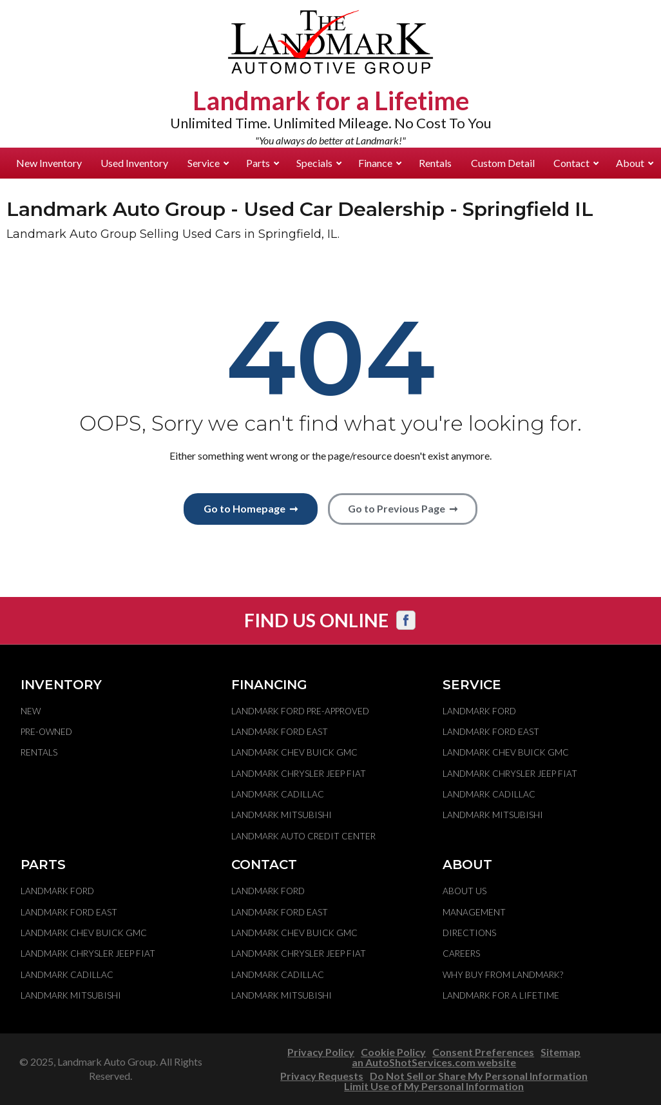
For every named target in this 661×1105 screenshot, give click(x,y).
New (31, 711)
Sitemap (560, 1052)
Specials (318, 163)
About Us (464, 891)
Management (474, 912)
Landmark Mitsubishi (281, 815)
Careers (461, 953)
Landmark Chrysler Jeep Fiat (298, 773)
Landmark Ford (479, 711)
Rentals (435, 163)
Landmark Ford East (279, 732)
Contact (576, 163)
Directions (469, 933)
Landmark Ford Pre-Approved (300, 711)
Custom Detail (503, 163)
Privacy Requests (321, 1076)
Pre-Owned (46, 732)
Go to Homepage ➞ (251, 508)
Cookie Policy (393, 1052)
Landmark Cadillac (277, 794)
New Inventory (49, 163)
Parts (262, 163)
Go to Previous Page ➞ (402, 508)
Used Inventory (134, 163)
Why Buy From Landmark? (503, 975)
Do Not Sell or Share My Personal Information (479, 1076)
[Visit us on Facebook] (406, 620)
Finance (379, 163)
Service (208, 163)
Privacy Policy (320, 1052)
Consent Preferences (483, 1052)
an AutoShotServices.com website (434, 1062)
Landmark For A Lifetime (501, 995)
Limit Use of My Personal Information (434, 1086)
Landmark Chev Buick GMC (294, 752)
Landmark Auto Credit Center (303, 836)
